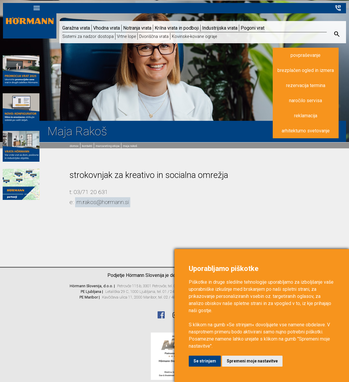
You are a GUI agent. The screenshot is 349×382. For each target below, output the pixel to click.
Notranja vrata (137, 29)
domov (74, 145)
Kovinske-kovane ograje (194, 37)
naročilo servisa (304, 102)
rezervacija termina (303, 86)
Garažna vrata (76, 29)
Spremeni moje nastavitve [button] (252, 361)
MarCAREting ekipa (107, 145)
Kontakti (87, 145)
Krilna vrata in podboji (177, 29)
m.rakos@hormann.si (103, 202)
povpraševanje (304, 56)
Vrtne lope (126, 37)
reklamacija (303, 117)
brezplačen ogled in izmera (304, 71)
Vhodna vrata (106, 29)
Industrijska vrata (219, 29)
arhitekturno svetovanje (304, 132)
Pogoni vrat (252, 29)
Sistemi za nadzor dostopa (88, 37)
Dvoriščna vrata (154, 37)
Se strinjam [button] (204, 361)
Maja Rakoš (129, 145)
